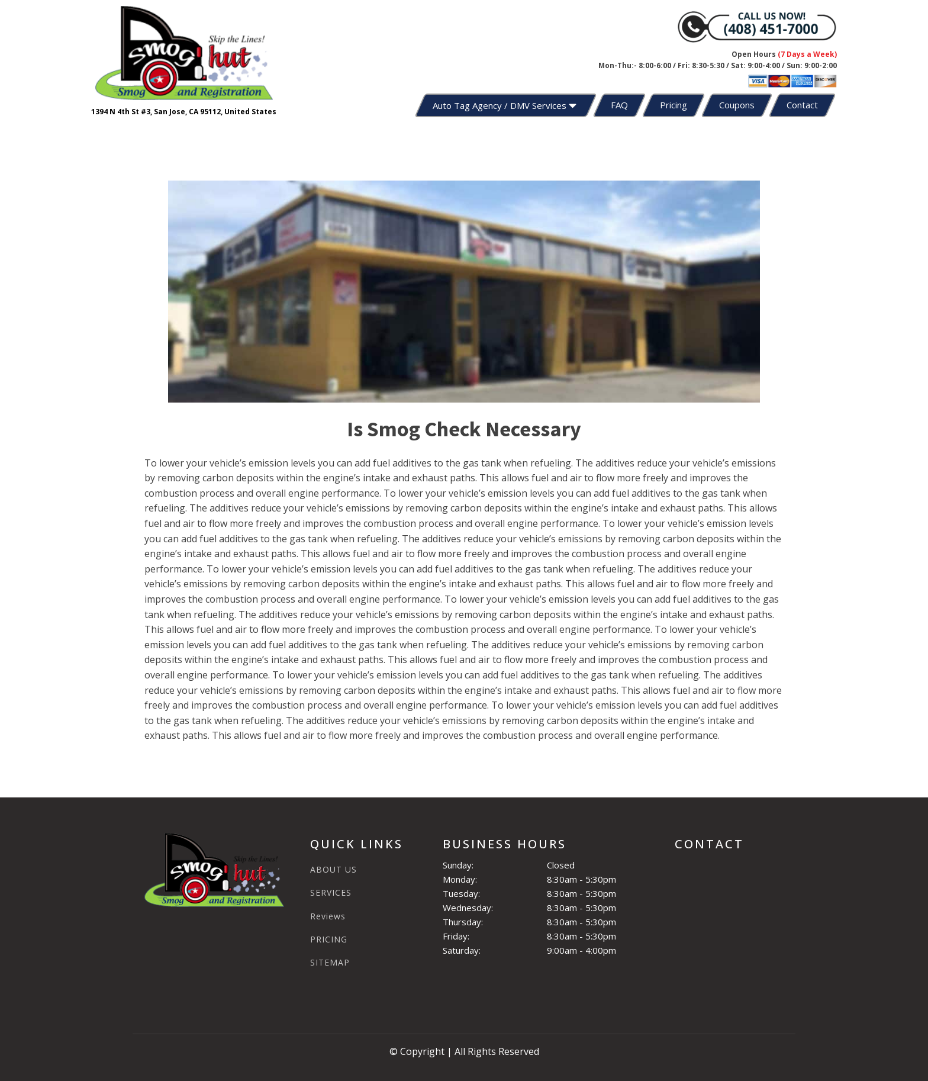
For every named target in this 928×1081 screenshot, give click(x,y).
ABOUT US (333, 869)
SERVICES (331, 892)
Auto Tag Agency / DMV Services (506, 105)
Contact (802, 105)
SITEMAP (330, 962)
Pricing (673, 105)
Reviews (328, 916)
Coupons (737, 105)
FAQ (619, 105)
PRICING (328, 939)
